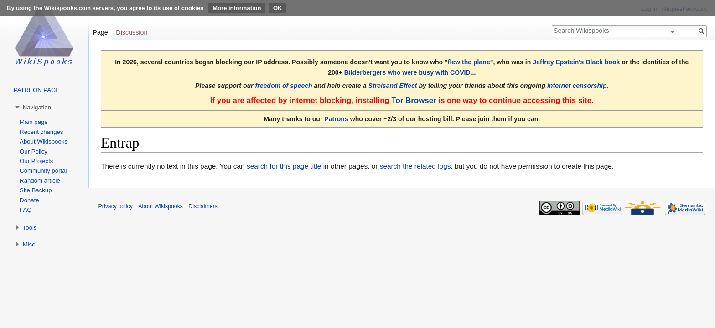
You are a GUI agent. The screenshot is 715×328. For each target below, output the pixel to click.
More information (236, 8)
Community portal (43, 170)
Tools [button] (30, 227)
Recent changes (41, 131)
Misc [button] (29, 244)
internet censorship (577, 85)
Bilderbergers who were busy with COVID (407, 72)
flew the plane (469, 62)
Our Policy (33, 151)
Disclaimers (203, 206)
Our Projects (36, 161)
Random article (40, 180)
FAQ (25, 209)
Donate (29, 200)
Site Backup (36, 190)
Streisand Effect (392, 85)
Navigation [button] (37, 107)
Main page (34, 121)
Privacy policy (115, 206)
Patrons (336, 119)
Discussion (131, 32)
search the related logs (415, 166)
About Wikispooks (43, 141)
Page (100, 32)
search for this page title (284, 166)
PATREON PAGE (37, 90)
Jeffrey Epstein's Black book (576, 62)
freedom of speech (283, 85)
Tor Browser (413, 100)
